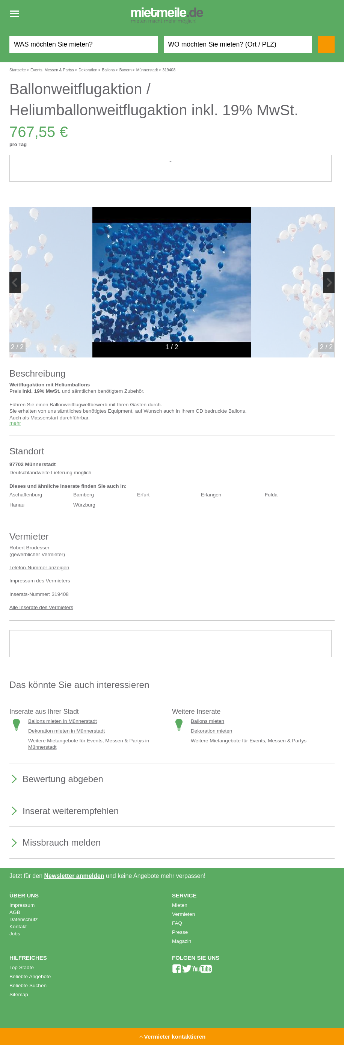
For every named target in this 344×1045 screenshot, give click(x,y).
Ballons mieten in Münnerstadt (62, 721)
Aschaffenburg (25, 495)
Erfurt (143, 495)
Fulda (271, 495)
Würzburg (84, 505)
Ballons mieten (207, 721)
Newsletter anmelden (74, 876)
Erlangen (211, 495)
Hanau (16, 505)
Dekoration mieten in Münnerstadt (66, 731)
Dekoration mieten (211, 731)
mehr (15, 423)
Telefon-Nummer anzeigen (39, 567)
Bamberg (83, 495)
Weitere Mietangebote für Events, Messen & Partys (248, 740)
